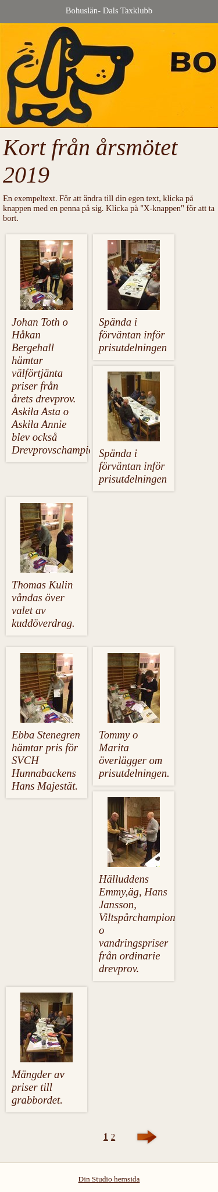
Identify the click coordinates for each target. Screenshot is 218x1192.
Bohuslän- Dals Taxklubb (109, 10)
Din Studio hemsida (109, 1179)
